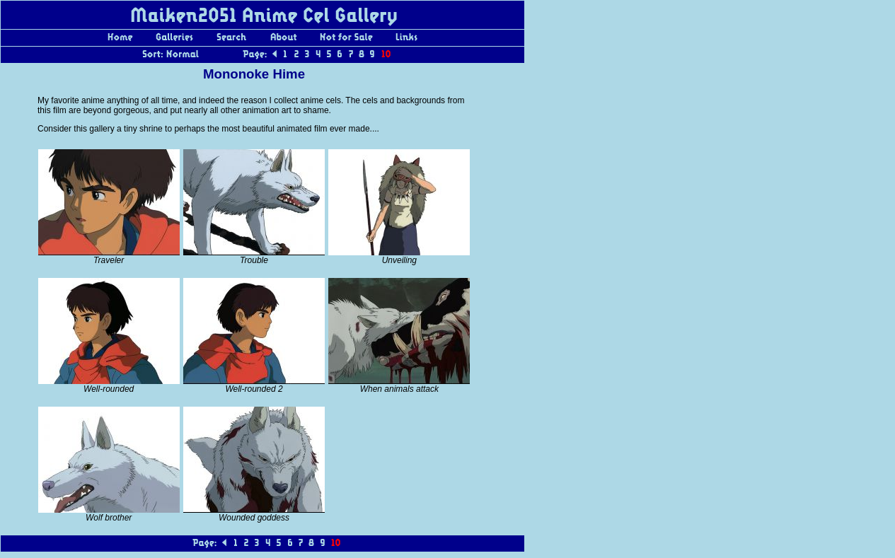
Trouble (254, 260)
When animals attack (399, 389)
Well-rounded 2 (253, 389)
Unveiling (399, 260)
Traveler (108, 260)
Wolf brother (109, 518)
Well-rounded (108, 389)
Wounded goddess (254, 518)
